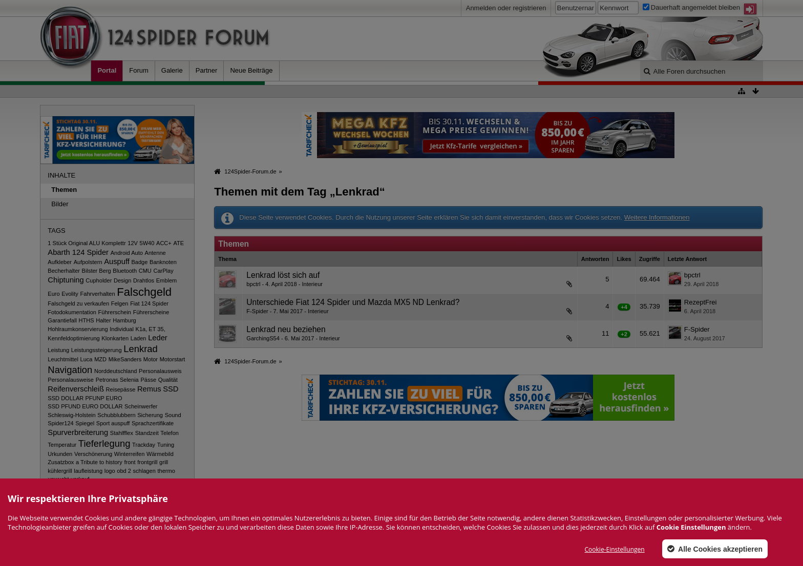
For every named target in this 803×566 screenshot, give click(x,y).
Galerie (172, 70)
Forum (139, 70)
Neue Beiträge (251, 70)
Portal (106, 70)
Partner (207, 70)
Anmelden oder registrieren (506, 8)
